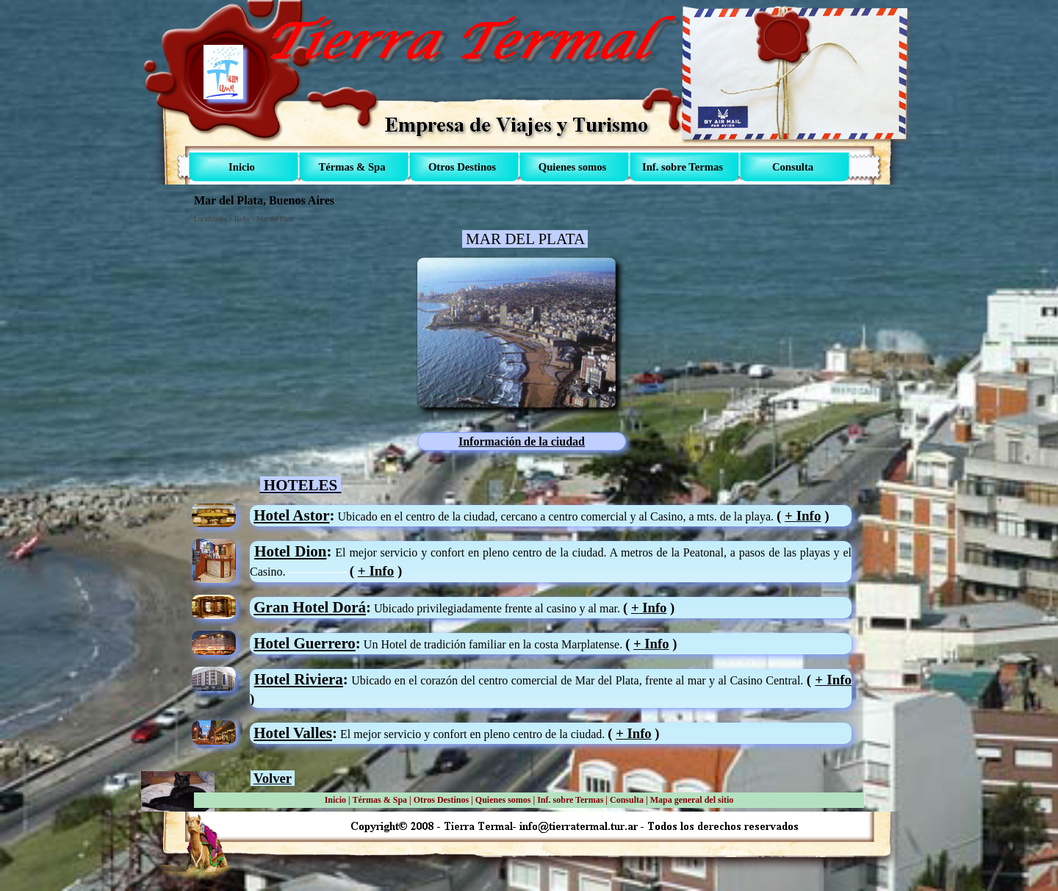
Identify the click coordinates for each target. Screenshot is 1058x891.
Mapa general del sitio (692, 800)
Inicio (335, 800)
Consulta (627, 800)
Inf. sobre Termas (570, 800)
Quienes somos (503, 800)
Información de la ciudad (521, 441)
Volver (272, 778)
